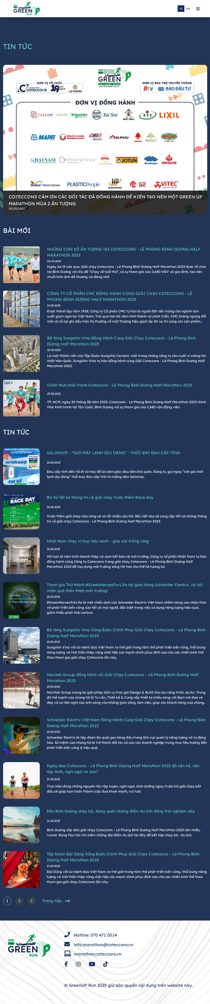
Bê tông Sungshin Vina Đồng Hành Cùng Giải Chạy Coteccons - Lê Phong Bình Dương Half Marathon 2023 (121, 341)
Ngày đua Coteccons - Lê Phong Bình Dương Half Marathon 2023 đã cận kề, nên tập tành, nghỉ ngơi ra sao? (123, 768)
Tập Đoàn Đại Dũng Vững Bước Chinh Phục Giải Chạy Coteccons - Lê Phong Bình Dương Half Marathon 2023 (123, 856)
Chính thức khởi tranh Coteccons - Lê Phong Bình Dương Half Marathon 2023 (119, 385)
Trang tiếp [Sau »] (56, 901)
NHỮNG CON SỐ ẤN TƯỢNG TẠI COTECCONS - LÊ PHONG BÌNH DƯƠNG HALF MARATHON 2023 (123, 252)
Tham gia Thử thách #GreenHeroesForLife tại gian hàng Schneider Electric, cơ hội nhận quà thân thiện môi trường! (125, 587)
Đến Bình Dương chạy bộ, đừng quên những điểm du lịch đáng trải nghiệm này (121, 811)
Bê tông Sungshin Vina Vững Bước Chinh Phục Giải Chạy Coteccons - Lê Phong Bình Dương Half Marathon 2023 (126, 632)
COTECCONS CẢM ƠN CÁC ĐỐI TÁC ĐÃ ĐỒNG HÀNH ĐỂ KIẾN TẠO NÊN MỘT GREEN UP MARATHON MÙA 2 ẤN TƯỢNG (105, 200)
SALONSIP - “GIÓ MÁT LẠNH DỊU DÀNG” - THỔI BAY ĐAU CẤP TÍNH (113, 452)
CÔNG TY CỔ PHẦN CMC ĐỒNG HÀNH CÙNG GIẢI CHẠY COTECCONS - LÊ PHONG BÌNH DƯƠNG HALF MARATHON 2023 (120, 296)
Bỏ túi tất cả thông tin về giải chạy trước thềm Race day (100, 497)
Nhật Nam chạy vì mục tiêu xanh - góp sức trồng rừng (98, 541)
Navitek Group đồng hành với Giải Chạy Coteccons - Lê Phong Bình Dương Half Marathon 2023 (122, 677)
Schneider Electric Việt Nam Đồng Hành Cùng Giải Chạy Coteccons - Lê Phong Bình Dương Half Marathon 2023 (126, 722)
